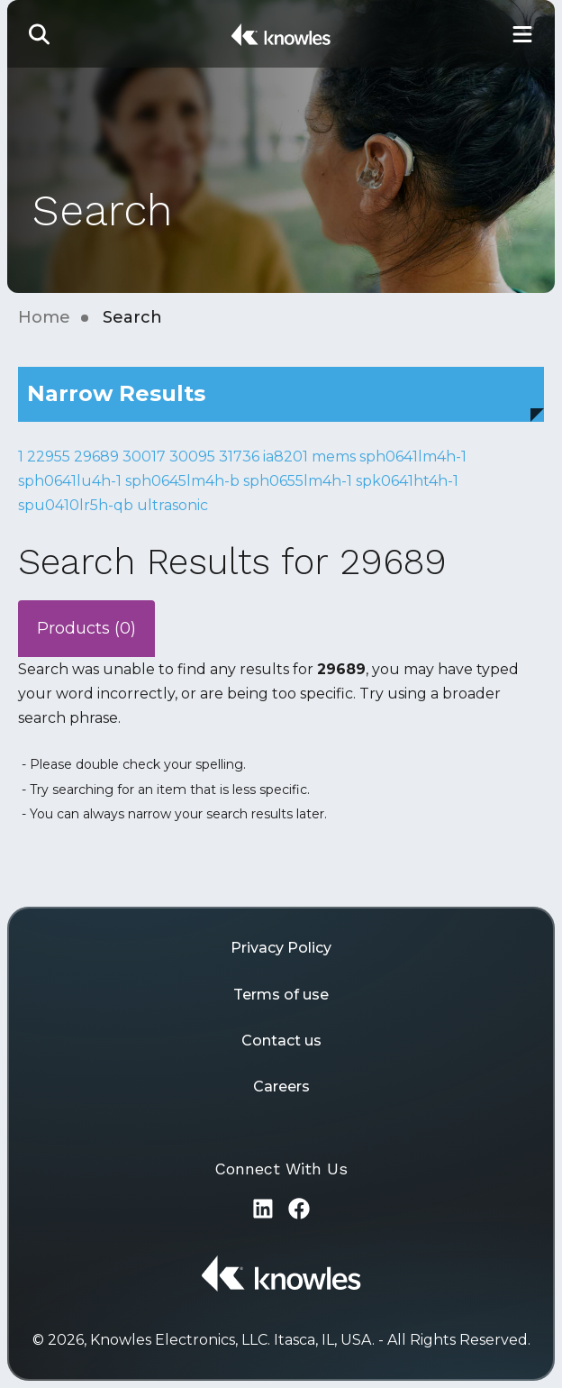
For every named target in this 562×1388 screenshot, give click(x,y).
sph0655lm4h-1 (297, 480)
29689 (96, 456)
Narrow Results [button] (116, 393)
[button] (39, 34)
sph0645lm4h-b (182, 480)
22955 (48, 456)
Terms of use (281, 994)
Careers (281, 1086)
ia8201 (285, 456)
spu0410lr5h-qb (75, 505)
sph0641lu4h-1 (70, 480)
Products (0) (86, 628)
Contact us (281, 1040)
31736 (239, 456)
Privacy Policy (281, 947)
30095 (192, 456)
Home (44, 317)
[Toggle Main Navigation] (522, 34)
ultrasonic (172, 505)
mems (334, 456)
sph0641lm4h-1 (413, 456)
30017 (144, 456)
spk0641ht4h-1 (407, 480)
